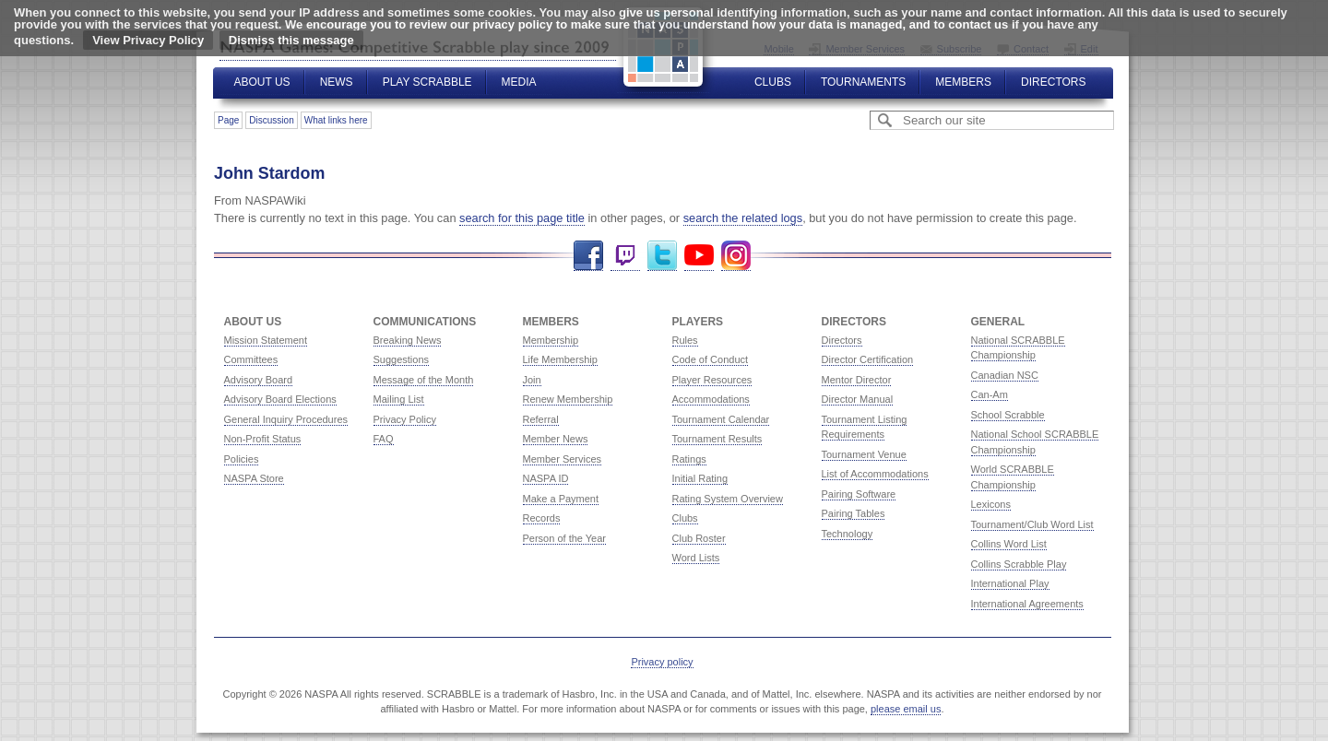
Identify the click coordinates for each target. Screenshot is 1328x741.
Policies (241, 459)
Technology (847, 533)
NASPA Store (254, 478)
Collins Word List (1009, 543)
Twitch (625, 256)
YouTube (699, 256)
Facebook (588, 256)
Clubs (772, 82)
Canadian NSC (1004, 375)
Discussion (271, 120)
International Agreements (1027, 603)
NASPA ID (546, 478)
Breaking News (408, 340)
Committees (251, 359)
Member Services (562, 459)
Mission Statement (265, 340)
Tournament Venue (864, 454)
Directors (1053, 82)
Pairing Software (859, 494)
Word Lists (696, 557)
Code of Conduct (710, 359)
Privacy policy (662, 661)
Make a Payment (561, 498)
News (336, 82)
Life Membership (560, 359)
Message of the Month (424, 379)
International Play (1010, 583)
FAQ (384, 438)
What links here (336, 120)
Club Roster (699, 538)
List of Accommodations (875, 473)
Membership (551, 340)
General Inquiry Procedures (286, 419)
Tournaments (863, 82)
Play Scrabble (427, 82)
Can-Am (989, 394)
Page (228, 120)
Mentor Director (857, 379)
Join (532, 379)
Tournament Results (717, 438)
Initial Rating (700, 478)
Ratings (689, 459)
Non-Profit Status (263, 438)
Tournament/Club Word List (1032, 524)
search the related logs (742, 218)
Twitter (662, 256)
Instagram (736, 256)
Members (963, 82)
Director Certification (868, 359)
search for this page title (522, 218)
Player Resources (712, 379)
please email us (906, 708)
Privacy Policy (405, 419)
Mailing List (399, 399)
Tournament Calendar (721, 419)
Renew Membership (568, 399)
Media (519, 82)
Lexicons (991, 504)
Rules (685, 340)
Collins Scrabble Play (1019, 564)
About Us (262, 82)
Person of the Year (565, 538)
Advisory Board (258, 379)
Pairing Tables (853, 513)
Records (542, 517)
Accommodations (711, 399)
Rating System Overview (727, 498)
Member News (555, 438)
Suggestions (402, 359)
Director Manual (858, 399)
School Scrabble (1008, 414)
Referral (541, 419)
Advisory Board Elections (280, 399)
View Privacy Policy (148, 40)
